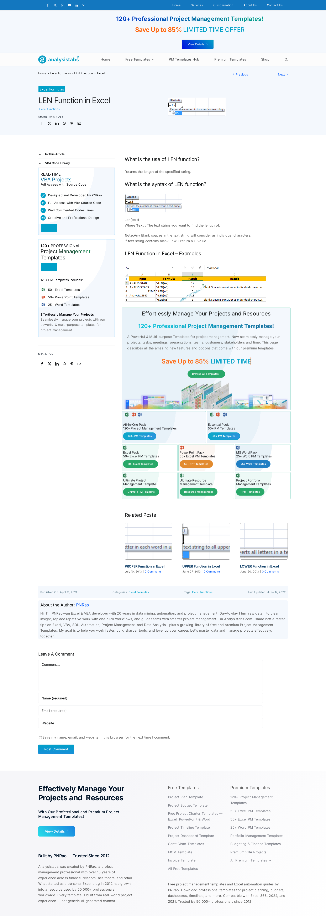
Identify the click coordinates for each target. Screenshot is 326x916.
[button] (286, 59)
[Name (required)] (150, 698)
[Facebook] (42, 123)
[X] (49, 123)
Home (42, 73)
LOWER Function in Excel (259, 566)
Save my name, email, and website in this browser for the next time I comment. (106, 737)
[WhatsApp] (64, 123)
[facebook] (47, 5)
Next (281, 74)
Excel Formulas (60, 73)
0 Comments (153, 571)
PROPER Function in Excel (144, 566)
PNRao (82, 604)
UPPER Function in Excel (201, 566)
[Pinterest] (71, 123)
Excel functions (49, 109)
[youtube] (69, 5)
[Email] (79, 123)
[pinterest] (62, 5)
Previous (242, 74)
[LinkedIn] (57, 123)
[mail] (83, 5)
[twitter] (55, 5)
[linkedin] (76, 5)
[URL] (150, 723)
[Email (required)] (150, 710)
